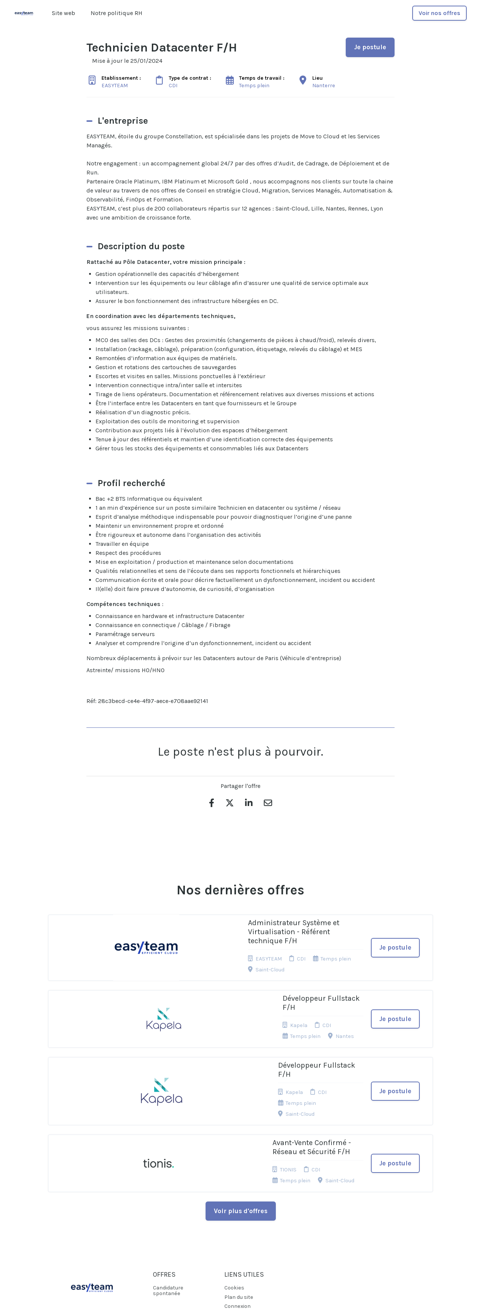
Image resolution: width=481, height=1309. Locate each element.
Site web (63, 13)
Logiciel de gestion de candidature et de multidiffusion (240, 1295)
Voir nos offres (439, 13)
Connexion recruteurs (237, 1209)
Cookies (234, 1188)
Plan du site (238, 1197)
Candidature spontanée (168, 1190)
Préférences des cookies (245, 1223)
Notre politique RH (116, 13)
